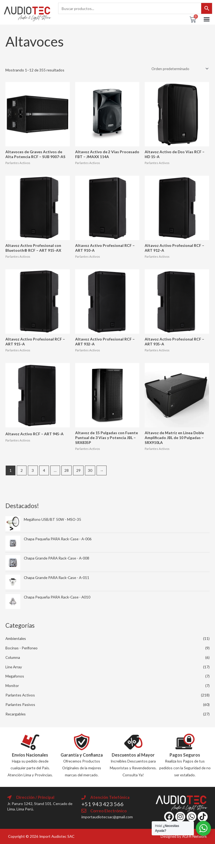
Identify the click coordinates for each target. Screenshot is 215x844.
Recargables (15, 714)
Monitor (12, 685)
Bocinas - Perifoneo (21, 648)
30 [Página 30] (90, 470)
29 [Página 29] (78, 470)
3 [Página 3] (33, 470)
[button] (206, 19)
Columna (12, 657)
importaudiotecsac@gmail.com (107, 816)
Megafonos (14, 676)
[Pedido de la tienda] (179, 68)
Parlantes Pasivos (20, 704)
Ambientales (15, 638)
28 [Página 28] (66, 470)
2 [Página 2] (22, 470)
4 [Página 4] (44, 470)
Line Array (13, 667)
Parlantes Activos (20, 695)
